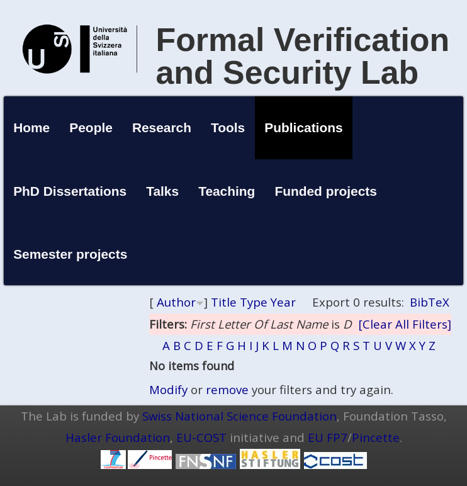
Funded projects (325, 191)
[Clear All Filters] (404, 324)
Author (176, 302)
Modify (168, 389)
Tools (228, 127)
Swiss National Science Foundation (239, 416)
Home (31, 127)
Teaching (226, 191)
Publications (303, 127)
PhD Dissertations (70, 191)
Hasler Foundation (117, 437)
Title (224, 302)
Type (253, 302)
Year (283, 302)
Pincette (376, 437)
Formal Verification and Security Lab (303, 56)
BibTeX (429, 302)
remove (227, 389)
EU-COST (201, 437)
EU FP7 (327, 437)
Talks (162, 191)
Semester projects (70, 254)
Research (161, 127)
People (91, 127)
